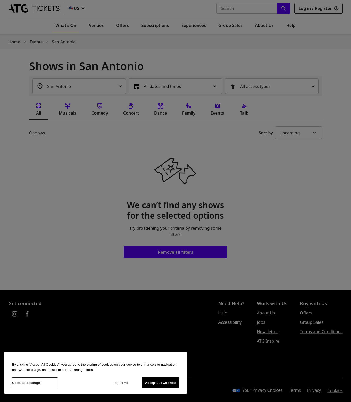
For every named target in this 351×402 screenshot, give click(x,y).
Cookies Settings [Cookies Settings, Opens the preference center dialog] (26, 383)
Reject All (120, 383)
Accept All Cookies (160, 383)
